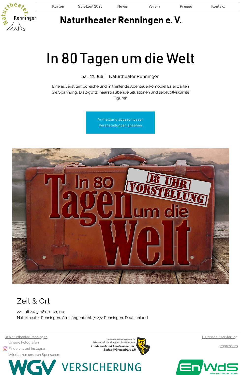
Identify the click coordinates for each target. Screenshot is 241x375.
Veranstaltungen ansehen (120, 125)
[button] (90, 6)
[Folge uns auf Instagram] (5, 349)
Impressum (229, 346)
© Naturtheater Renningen (26, 337)
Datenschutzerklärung (220, 337)
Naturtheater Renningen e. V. (121, 20)
